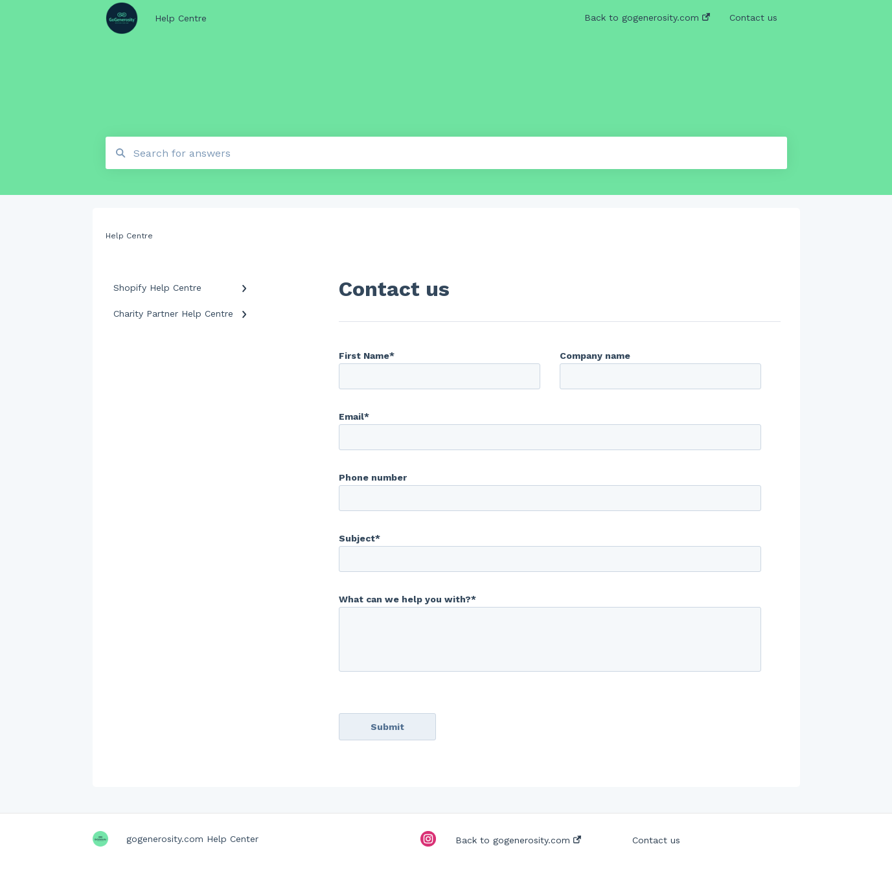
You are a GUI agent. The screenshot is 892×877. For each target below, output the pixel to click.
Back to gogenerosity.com (518, 840)
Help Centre (181, 18)
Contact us (656, 840)
